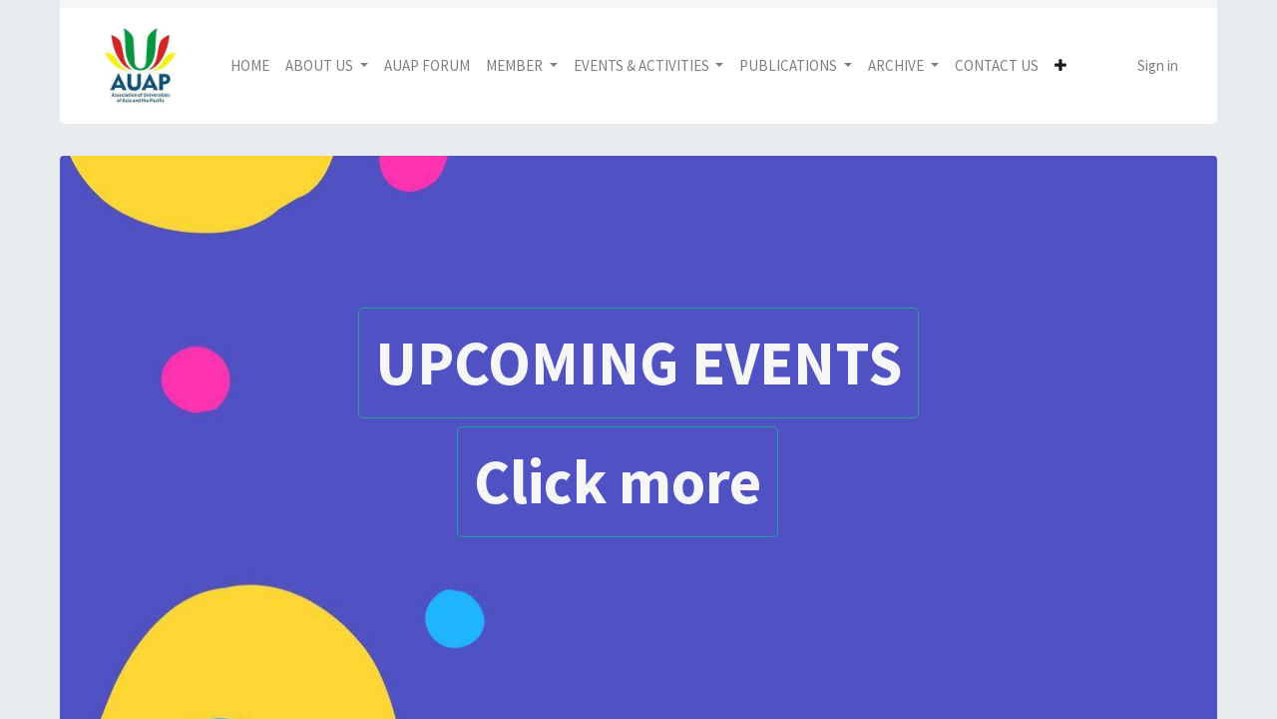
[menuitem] (249, 66)
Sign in (1157, 65)
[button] (1060, 66)
